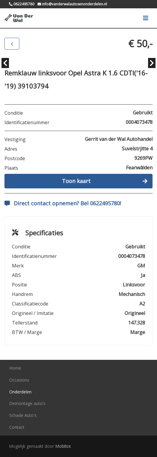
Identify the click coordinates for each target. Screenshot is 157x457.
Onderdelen (20, 392)
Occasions (19, 380)
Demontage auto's (27, 403)
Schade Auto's (23, 415)
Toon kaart (105, 181)
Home (15, 368)
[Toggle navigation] (145, 18)
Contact (16, 427)
